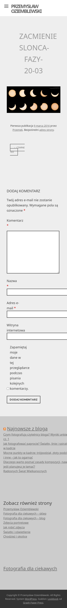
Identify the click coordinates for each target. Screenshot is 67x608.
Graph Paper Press (33, 602)
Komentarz (13, 223)
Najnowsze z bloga (27, 428)
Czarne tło (17, 149)
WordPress (31, 598)
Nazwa (12, 283)
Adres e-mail (13, 305)
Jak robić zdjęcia (14, 527)
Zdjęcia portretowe (16, 523)
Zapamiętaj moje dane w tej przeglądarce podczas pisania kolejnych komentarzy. (16, 367)
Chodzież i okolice (15, 536)
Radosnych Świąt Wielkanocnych (25, 471)
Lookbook (53, 598)
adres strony (46, 130)
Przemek (18, 130)
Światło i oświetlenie (17, 532)
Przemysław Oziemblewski (26, 8)
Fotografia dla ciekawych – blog (24, 518)
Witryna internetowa (13, 327)
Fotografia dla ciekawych (30, 568)
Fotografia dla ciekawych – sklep (24, 514)
